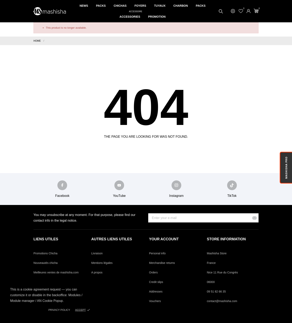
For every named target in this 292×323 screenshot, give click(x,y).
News (83, 5)
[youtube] (119, 185)
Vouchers (155, 301)
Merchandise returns (162, 262)
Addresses (155, 291)
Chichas (120, 5)
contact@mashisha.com (222, 301)
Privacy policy (59, 309)
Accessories (131, 14)
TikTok (232, 195)
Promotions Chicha (45, 253)
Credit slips (156, 282)
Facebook (62, 195)
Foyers (140, 5)
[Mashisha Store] (49, 11)
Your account (164, 239)
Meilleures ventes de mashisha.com (56, 272)
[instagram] (176, 185)
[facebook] (62, 185)
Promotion (156, 16)
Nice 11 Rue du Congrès (222, 272)
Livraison (97, 253)
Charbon (180, 5)
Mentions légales (102, 262)
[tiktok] (232, 185)
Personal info (157, 253)
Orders (153, 272)
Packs (101, 5)
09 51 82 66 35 (216, 291)
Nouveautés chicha (45, 262)
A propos (96, 272)
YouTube (119, 195)
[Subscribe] (254, 217)
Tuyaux (159, 5)
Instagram (176, 195)
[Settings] (233, 11)
